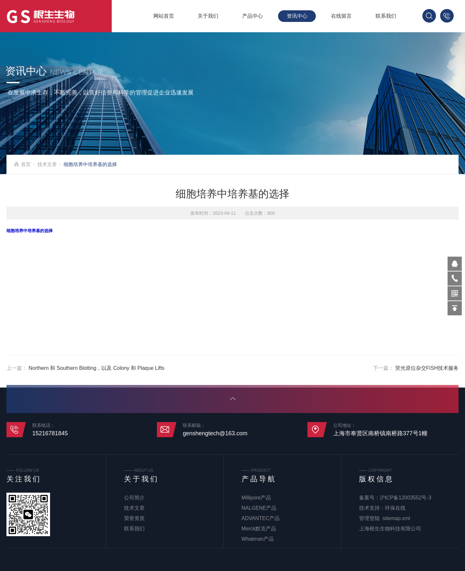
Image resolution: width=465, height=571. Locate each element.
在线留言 (341, 16)
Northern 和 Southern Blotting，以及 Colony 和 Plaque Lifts (96, 368)
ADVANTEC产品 (261, 518)
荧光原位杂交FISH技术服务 (427, 368)
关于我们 (208, 16)
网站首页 (163, 16)
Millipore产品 (256, 497)
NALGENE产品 (259, 508)
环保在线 (395, 508)
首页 (30, 164)
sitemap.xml (396, 518)
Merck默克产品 (259, 528)
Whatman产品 (258, 539)
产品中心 (252, 16)
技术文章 (51, 164)
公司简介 (134, 497)
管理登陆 (369, 518)
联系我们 (386, 16)
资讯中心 (297, 16)
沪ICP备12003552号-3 (405, 497)
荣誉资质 (134, 518)
